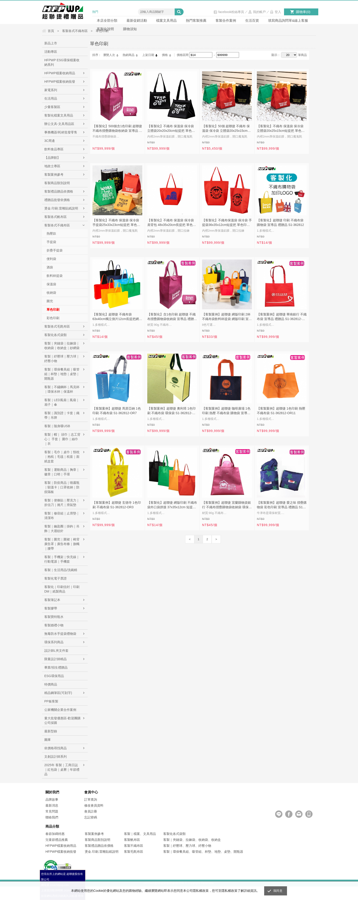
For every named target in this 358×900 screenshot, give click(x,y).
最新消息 (51, 805)
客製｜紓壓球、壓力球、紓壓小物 (187, 845)
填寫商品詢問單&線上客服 (288, 20)
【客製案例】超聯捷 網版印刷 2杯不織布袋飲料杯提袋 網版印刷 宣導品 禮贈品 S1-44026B (227, 317)
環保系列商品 (53, 642)
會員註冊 (90, 811)
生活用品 (50, 98)
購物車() (303, 12)
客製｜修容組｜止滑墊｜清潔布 (61, 515)
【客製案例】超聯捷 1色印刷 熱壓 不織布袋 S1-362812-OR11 (281, 411)
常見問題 (51, 811)
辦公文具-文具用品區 (59, 124)
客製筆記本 (52, 600)
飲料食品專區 (53, 149)
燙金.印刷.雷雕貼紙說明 (61, 208)
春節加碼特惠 (55, 834)
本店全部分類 (107, 20)
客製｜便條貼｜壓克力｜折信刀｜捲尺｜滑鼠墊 (61, 502)
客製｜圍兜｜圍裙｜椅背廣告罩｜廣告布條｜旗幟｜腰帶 (61, 543)
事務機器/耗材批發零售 (60, 132)
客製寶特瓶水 (53, 617)
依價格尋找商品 (55, 748)
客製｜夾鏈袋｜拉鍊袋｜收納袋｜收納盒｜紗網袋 (61, 345)
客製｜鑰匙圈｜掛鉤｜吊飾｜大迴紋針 (61, 528)
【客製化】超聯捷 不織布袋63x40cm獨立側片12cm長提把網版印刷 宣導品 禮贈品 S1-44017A (117, 317)
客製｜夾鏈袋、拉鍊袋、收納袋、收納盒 (192, 840)
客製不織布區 (133, 845)
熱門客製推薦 (196, 20)
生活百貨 (252, 20)
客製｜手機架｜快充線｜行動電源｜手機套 (61, 559)
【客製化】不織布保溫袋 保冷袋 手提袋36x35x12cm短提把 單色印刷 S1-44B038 (227, 223)
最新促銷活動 (136, 20)
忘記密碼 (90, 817)
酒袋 (50, 267)
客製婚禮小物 (53, 625)
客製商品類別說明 (57, 183)
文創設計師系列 (55, 756)
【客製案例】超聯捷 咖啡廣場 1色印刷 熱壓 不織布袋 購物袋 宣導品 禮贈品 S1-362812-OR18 (226, 411)
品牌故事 (51, 799)
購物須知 (130, 29)
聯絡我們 (51, 817)
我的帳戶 (259, 12)
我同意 (277, 890)
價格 (165, 55)
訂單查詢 (90, 799)
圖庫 (47, 739)
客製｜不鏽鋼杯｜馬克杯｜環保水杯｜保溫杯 (61, 389)
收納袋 (51, 292)
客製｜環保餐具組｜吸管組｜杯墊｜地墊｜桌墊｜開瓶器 (61, 374)
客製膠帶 (50, 608)
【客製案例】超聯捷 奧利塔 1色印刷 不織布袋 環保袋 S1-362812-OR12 (171, 411)
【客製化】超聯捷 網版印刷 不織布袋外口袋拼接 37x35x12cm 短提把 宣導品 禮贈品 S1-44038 (172, 505)
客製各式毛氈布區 (57, 326)
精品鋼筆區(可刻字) (58, 693)
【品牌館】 (52, 157)
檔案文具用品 (166, 20)
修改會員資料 (93, 805)
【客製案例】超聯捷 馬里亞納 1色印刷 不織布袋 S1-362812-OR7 (116, 411)
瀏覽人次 (109, 55)
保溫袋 (51, 284)
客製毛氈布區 (133, 851)
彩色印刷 (53, 318)
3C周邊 (49, 141)
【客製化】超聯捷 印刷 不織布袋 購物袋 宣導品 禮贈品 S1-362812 (280, 222)
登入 (278, 12)
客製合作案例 (226, 20)
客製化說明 (105, 29)
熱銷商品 (128, 55)
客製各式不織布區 (57, 225)
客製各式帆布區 (55, 217)
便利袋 (51, 259)
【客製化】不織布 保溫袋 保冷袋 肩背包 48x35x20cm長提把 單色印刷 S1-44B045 (171, 223)
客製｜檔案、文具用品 (140, 834)
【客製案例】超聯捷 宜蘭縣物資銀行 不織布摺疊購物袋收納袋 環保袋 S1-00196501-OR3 (227, 505)
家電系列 (50, 90)
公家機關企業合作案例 (60, 710)
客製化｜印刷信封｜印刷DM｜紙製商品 (61, 589)
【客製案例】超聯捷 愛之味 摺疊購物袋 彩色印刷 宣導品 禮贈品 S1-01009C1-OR (282, 505)
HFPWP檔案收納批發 (59, 81)
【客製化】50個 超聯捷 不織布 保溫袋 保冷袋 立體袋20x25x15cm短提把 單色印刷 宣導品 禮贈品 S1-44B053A (226, 128)
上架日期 (148, 55)
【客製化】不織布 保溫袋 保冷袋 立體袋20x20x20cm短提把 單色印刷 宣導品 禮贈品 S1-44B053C (171, 128)
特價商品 (50, 684)
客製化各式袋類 (55, 335)
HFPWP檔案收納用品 (59, 73)
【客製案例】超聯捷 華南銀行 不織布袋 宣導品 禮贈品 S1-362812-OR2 (282, 317)
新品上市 (50, 43)
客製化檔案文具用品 (58, 115)
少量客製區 (52, 107)
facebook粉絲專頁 (231, 12)
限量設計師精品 (55, 659)
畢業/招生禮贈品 (56, 667)
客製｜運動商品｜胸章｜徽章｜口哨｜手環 (61, 472)
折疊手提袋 (55, 250)
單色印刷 (53, 309)
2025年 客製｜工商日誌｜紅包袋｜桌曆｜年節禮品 (61, 769)
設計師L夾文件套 (56, 650)
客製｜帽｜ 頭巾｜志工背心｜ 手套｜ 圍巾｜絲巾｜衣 (62, 439)
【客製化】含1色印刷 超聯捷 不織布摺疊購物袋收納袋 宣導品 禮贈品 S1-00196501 (172, 317)
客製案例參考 (53, 174)
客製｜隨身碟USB (57, 426)
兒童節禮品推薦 (56, 840)
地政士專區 (52, 166)
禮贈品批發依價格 (57, 200)
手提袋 (51, 242)
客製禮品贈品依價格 (58, 191)
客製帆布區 (132, 840)
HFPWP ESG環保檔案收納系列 (61, 62)
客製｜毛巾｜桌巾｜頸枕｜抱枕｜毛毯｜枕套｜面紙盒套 (61, 456)
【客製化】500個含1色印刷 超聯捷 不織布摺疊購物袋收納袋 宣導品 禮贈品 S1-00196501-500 (117, 128)
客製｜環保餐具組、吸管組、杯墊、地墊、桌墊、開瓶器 (203, 851)
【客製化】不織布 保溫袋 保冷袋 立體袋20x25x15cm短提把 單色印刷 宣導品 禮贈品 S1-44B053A (281, 128)
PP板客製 (51, 701)
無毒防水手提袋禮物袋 (60, 633)
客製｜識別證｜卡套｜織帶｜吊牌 (61, 415)
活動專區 (50, 51)
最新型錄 (50, 731)
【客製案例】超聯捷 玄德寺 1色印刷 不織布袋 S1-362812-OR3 (116, 505)
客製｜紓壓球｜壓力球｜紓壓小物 (61, 359)
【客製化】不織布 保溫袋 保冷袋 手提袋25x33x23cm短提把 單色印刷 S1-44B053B (116, 223)
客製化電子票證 (55, 578)
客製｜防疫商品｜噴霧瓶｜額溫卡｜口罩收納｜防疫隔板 (61, 487)
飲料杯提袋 (55, 276)
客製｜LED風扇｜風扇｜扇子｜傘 (61, 402)
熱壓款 (51, 233)
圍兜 (50, 301)
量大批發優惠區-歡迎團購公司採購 (62, 720)
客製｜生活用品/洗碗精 (60, 570)
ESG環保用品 (54, 676)
